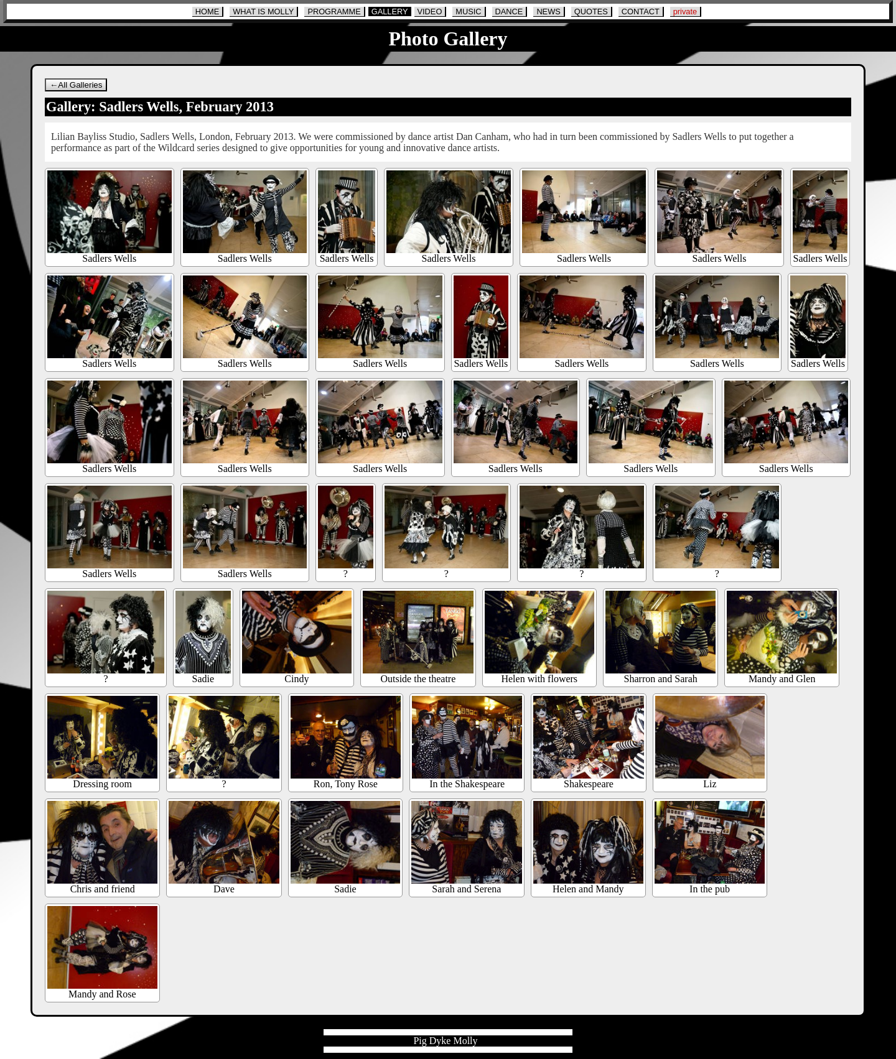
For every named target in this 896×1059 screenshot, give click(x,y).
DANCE (509, 11)
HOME (207, 11)
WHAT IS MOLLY (263, 11)
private (685, 11)
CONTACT (641, 11)
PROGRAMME (333, 11)
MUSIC (468, 11)
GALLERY (389, 11)
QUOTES (591, 11)
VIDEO (430, 11)
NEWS (548, 11)
